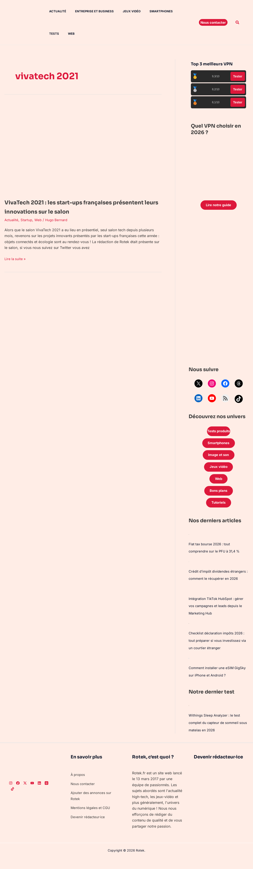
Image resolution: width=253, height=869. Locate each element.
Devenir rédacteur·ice (89, 827)
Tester (237, 76)
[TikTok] (12, 799)
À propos (78, 785)
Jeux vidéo (124, 11)
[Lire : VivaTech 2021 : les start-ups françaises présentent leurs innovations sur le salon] (83, 147)
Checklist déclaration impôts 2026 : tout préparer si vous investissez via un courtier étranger (218, 652)
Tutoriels (218, 508)
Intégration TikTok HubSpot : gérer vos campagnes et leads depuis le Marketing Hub (218, 618)
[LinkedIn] (39, 793)
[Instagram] (11, 793)
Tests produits (218, 432)
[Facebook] (18, 793)
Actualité (53, 11)
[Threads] (46, 793)
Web (48, 33)
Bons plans (218, 496)
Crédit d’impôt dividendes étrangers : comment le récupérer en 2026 (217, 584)
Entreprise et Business (88, 11)
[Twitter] (25, 793)
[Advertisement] (218, 290)
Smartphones (151, 11)
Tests (175, 11)
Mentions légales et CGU (91, 818)
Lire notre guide (218, 205)
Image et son (218, 458)
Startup (27, 220)
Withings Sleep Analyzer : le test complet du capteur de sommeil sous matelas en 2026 (216, 733)
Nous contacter (83, 794)
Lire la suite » (15, 258)
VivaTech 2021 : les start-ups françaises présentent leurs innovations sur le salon (79, 206)
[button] (213, 22)
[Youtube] (32, 793)
